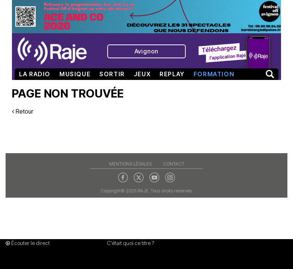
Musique (74, 74)
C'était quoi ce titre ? (130, 243)
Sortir (112, 74)
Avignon (147, 51)
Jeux (142, 74)
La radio (34, 74)
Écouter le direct (28, 243)
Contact (173, 164)
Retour (22, 111)
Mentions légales (130, 164)
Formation (214, 74)
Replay (172, 74)
